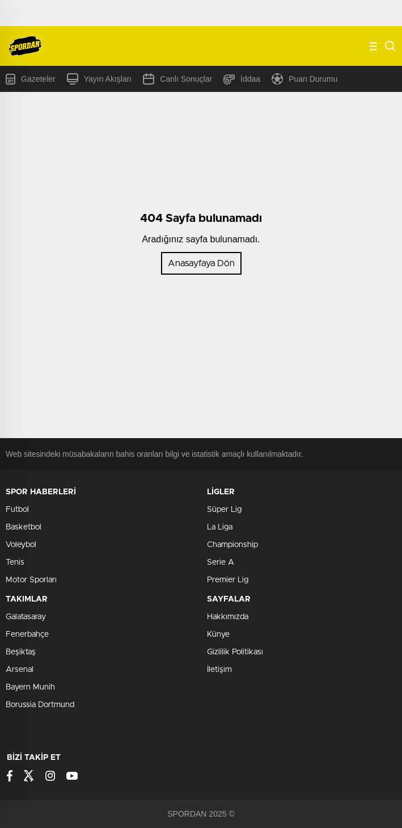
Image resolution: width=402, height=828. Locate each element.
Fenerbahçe (27, 634)
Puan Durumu (304, 79)
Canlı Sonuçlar (177, 79)
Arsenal (19, 670)
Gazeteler (31, 79)
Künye (218, 634)
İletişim (219, 670)
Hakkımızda (227, 617)
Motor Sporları (31, 580)
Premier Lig (227, 580)
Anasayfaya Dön (201, 263)
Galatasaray (26, 617)
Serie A (220, 562)
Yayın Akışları (99, 79)
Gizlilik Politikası (235, 652)
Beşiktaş (21, 652)
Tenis (15, 562)
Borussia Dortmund (40, 705)
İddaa (241, 79)
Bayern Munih (30, 687)
